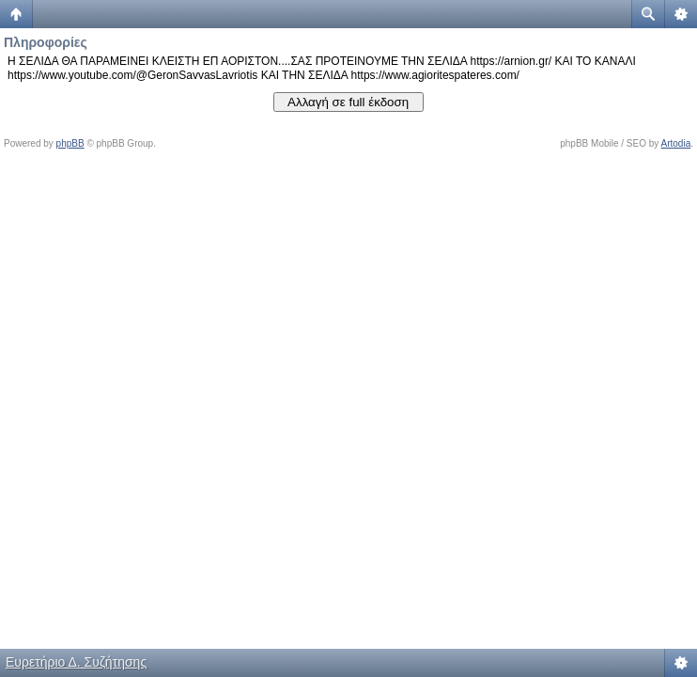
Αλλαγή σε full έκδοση (348, 102)
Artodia (676, 143)
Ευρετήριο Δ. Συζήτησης (76, 661)
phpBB (70, 143)
